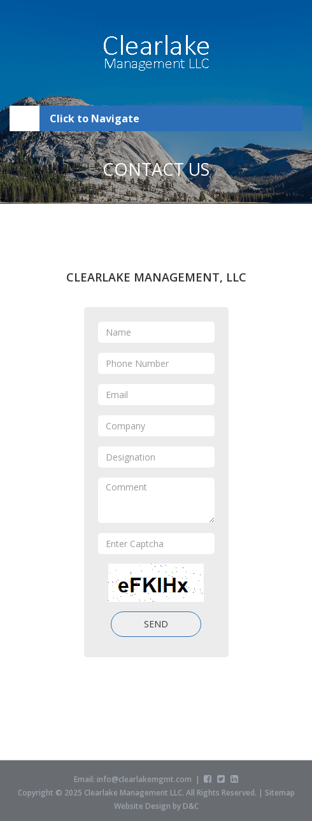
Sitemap (280, 794)
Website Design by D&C (156, 808)
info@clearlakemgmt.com (144, 781)
